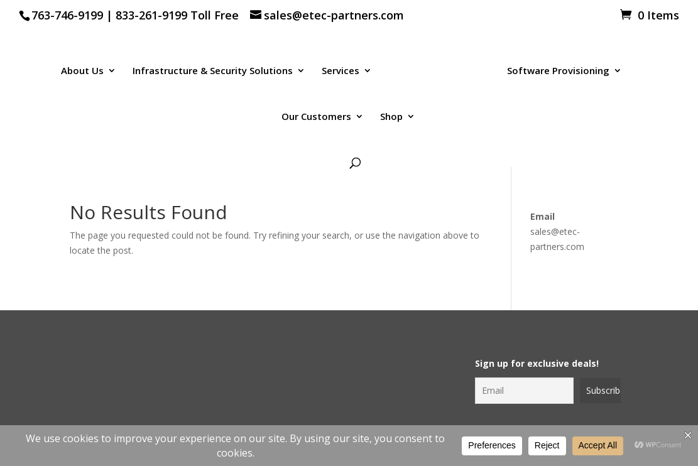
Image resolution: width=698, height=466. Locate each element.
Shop (391, 117)
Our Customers (316, 117)
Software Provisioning (558, 71)
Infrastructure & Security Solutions (213, 71)
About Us (82, 71)
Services (340, 71)
